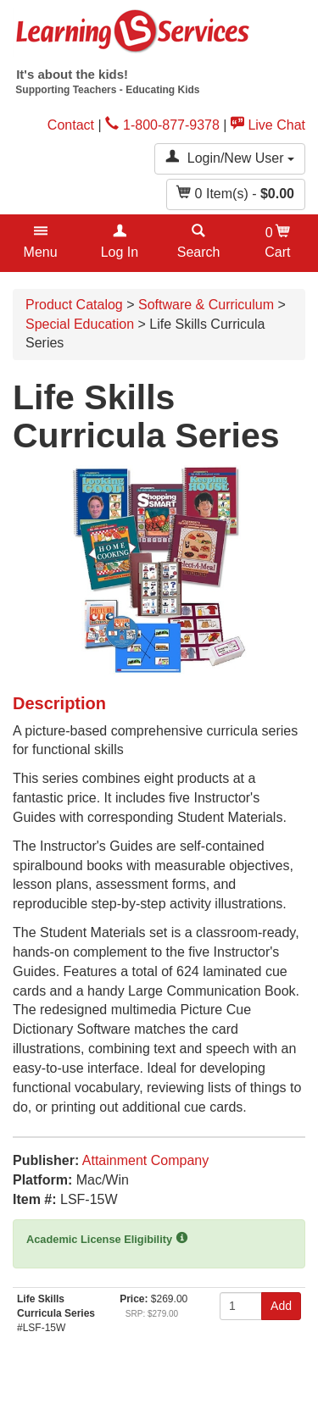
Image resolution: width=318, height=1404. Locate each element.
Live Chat (268, 125)
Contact (70, 125)
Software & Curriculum (206, 304)
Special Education (79, 324)
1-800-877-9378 (162, 125)
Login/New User (229, 157)
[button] (40, 243)
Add (281, 1305)
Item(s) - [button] (235, 193)
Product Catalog (74, 304)
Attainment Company (145, 1160)
